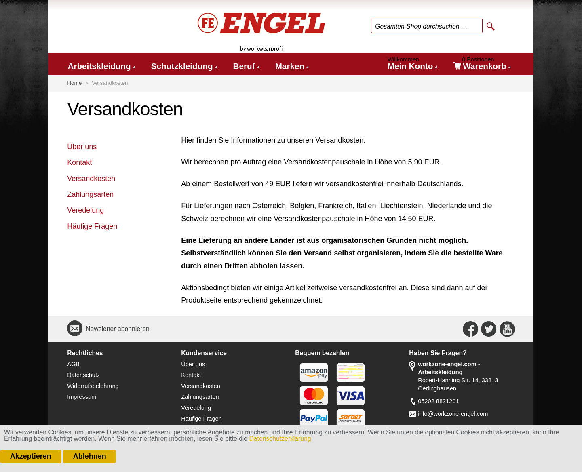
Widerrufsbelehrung (93, 386)
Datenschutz (83, 375)
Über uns (82, 147)
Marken (289, 66)
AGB (73, 364)
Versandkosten (91, 179)
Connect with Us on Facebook (470, 329)
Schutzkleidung (182, 66)
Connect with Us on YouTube (507, 329)
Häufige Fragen (92, 226)
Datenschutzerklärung (280, 438)
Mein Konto (412, 65)
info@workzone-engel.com (453, 414)
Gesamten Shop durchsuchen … (421, 26)
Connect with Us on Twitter (488, 329)
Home (74, 83)
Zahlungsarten (90, 194)
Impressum (81, 397)
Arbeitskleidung (99, 66)
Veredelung (85, 210)
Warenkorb (481, 65)
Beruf (244, 66)
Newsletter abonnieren (118, 328)
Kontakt (79, 162)
